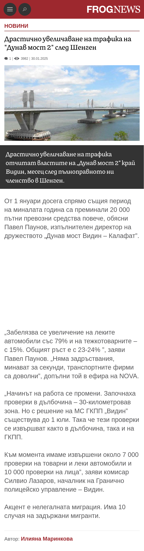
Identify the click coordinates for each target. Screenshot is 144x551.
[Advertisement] (72, 284)
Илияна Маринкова (47, 539)
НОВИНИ (16, 26)
